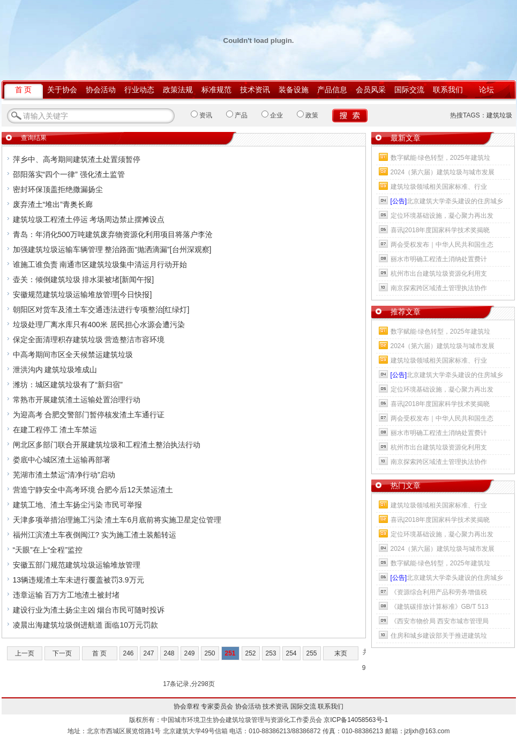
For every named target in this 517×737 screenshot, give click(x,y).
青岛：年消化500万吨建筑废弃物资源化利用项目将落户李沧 (113, 234)
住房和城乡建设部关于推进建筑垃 (439, 635)
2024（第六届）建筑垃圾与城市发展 (443, 172)
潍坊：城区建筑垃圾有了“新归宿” (68, 384)
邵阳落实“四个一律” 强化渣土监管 (69, 174)
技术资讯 (255, 89)
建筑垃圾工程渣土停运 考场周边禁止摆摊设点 (89, 219)
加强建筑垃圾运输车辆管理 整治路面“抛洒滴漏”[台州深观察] (112, 249)
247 (148, 653)
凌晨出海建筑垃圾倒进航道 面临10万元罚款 (85, 625)
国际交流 (409, 89)
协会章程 (186, 706)
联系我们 (448, 89)
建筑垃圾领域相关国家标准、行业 (439, 186)
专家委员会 (217, 706)
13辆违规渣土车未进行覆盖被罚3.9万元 (78, 580)
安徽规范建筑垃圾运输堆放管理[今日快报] (82, 294)
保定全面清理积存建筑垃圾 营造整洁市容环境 (89, 339)
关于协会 (62, 89)
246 (128, 653)
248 (168, 653)
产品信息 (332, 89)
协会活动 (101, 89)
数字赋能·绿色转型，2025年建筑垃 (440, 157)
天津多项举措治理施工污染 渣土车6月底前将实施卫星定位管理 (117, 519)
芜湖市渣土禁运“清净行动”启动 (64, 474)
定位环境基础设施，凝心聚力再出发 (442, 215)
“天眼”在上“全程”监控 (48, 550)
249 (189, 653)
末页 (340, 653)
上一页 (24, 653)
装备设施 (294, 89)
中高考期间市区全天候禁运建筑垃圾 (73, 354)
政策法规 (178, 89)
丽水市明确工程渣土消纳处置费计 (439, 259)
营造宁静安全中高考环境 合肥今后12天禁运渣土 (93, 489)
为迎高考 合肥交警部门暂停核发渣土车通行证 (89, 414)
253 (270, 653)
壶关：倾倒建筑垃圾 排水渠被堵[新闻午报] (83, 279)
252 (250, 653)
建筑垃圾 (499, 115)
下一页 (62, 653)
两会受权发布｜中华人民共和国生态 (442, 244)
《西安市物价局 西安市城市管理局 (440, 621)
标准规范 (216, 89)
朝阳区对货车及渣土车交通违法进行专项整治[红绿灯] (101, 309)
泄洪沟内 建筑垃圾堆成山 (55, 369)
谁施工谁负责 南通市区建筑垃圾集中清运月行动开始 (100, 264)
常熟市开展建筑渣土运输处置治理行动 (76, 399)
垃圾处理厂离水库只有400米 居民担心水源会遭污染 (99, 324)
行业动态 (139, 89)
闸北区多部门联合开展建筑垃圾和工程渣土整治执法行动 (106, 444)
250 (209, 653)
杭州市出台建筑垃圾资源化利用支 (439, 273)
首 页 (23, 89)
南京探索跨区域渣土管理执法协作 (439, 288)
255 (311, 653)
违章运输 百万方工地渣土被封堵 (66, 595)
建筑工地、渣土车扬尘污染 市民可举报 (78, 504)
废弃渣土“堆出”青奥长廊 (53, 204)
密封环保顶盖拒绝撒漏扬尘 (58, 189)
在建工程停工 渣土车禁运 (55, 429)
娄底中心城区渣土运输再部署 (61, 459)
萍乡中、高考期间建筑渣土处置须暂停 (76, 159)
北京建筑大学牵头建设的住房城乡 (447, 201)
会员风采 (371, 89)
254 (291, 653)
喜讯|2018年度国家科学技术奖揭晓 (440, 230)
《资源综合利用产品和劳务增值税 (439, 592)
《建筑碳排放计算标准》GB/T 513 (440, 606)
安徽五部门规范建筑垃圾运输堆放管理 (76, 565)
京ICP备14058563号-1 (356, 720)
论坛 (486, 89)
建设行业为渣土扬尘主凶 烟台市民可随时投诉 (89, 610)
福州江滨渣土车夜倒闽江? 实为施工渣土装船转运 (95, 534)
